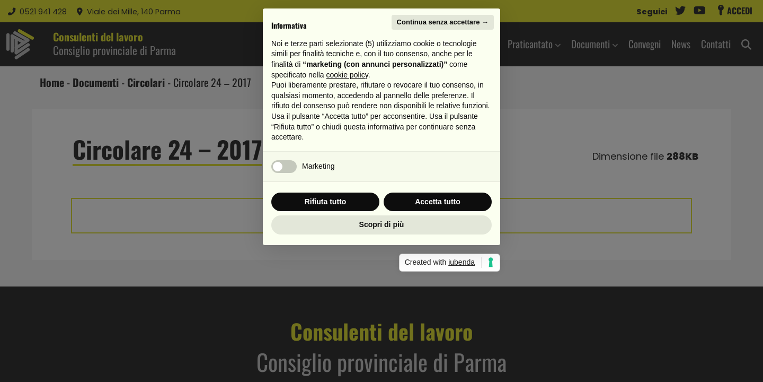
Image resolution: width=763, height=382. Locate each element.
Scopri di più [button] (381, 288)
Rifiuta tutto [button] (326, 266)
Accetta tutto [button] (437, 266)
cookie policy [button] (347, 139)
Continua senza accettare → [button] (443, 86)
